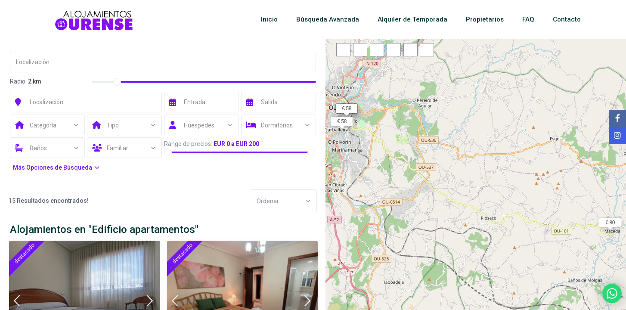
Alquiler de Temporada (412, 19)
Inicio (269, 19)
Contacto (567, 19)
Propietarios (485, 19)
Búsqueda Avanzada (327, 19)
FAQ (528, 19)
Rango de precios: (188, 144)
